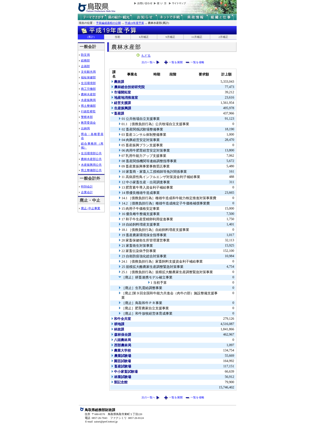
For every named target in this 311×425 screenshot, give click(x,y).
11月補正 (196, 36)
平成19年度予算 (134, 23)
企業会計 (87, 192)
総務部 (85, 60)
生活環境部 (88, 83)
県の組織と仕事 (220, 17)
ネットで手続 (170, 17)
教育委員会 (88, 122)
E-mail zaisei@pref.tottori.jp (101, 421)
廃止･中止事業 (90, 208)
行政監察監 (88, 111)
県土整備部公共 (91, 170)
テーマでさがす (93, 17)
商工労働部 (88, 88)
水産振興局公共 (91, 164)
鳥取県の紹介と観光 (119, 17)
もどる (146, 55)
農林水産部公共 (91, 159)
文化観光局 (88, 71)
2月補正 (223, 36)
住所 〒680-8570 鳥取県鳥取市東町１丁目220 (113, 414)
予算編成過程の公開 (108, 23)
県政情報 (195, 17)
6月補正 (144, 36)
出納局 (85, 128)
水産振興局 (88, 100)
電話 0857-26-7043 (96, 418)
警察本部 (87, 117)
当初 (117, 36)
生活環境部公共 (91, 153)
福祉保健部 (88, 77)
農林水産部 (88, 94)
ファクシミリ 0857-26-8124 (127, 418)
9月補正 (170, 36)
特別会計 (87, 186)
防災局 (85, 54)
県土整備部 (88, 105)
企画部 (85, 66)
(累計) (91, 36)
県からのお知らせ (144, 17)
